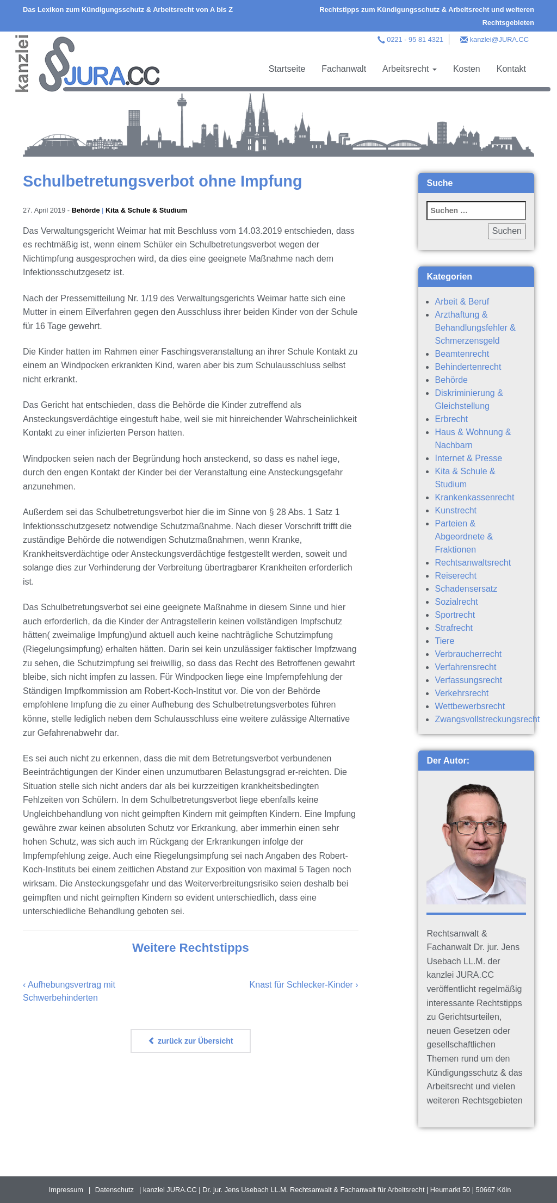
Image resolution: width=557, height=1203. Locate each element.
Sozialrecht (456, 601)
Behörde (86, 210)
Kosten (466, 68)
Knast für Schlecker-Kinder (301, 984)
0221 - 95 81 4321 (415, 39)
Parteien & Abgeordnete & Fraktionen (464, 536)
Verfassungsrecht (468, 680)
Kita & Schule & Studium (146, 210)
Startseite (287, 68)
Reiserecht (455, 575)
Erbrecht (451, 419)
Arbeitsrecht (409, 68)
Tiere (444, 641)
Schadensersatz (466, 588)
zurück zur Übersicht (190, 1041)
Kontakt (511, 68)
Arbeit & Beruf (462, 301)
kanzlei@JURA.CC (499, 39)
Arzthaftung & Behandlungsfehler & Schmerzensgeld (475, 327)
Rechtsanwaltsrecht (473, 562)
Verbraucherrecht (468, 654)
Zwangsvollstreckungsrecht (487, 719)
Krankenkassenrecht (474, 497)
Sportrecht (455, 614)
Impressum (66, 1190)
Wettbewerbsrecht (470, 706)
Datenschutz (114, 1190)
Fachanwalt (343, 68)
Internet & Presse (468, 458)
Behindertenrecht (468, 366)
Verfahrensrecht (465, 667)
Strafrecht (453, 627)
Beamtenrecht (462, 353)
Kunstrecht (455, 510)
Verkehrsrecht (461, 693)
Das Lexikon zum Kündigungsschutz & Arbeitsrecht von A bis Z (128, 9)
